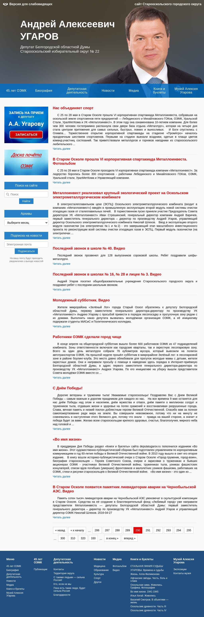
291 (148, 530)
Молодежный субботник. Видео (81, 300)
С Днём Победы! (67, 388)
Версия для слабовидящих (30, 4)
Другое (97, 582)
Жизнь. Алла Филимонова (145, 574)
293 (168, 530)
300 (62, 538)
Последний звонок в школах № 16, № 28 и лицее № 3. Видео (107, 274)
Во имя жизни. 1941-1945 (144, 591)
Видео (116, 570)
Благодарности (62, 594)
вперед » (129, 538)
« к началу (77, 530)
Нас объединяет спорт (73, 108)
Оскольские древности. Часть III (148, 606)
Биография (43, 90)
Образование (101, 570)
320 (83, 538)
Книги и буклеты (159, 90)
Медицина (99, 566)
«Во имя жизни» (67, 439)
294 (178, 530)
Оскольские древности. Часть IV (148, 610)
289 (127, 530)
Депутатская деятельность (77, 90)
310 (73, 538)
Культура (99, 574)
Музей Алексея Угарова (186, 90)
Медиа (134, 90)
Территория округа (64, 573)
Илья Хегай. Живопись (143, 595)
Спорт (97, 578)
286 (97, 530)
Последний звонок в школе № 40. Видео (89, 248)
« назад (60, 530)
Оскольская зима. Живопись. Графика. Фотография (146, 586)
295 (189, 530)
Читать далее (61, 148)
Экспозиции (180, 569)
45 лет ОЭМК (16, 90)
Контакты (59, 569)
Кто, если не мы (62, 584)
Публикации (40, 569)
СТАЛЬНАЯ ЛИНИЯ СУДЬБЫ (146, 566)
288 (117, 530)
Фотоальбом (119, 566)
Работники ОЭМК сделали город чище (87, 337)
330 (93, 538)
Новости (108, 90)
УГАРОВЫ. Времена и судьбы (147, 570)
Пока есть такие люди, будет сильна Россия (69, 589)
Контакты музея (182, 573)
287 (107, 530)
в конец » (112, 538)
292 (158, 530)
